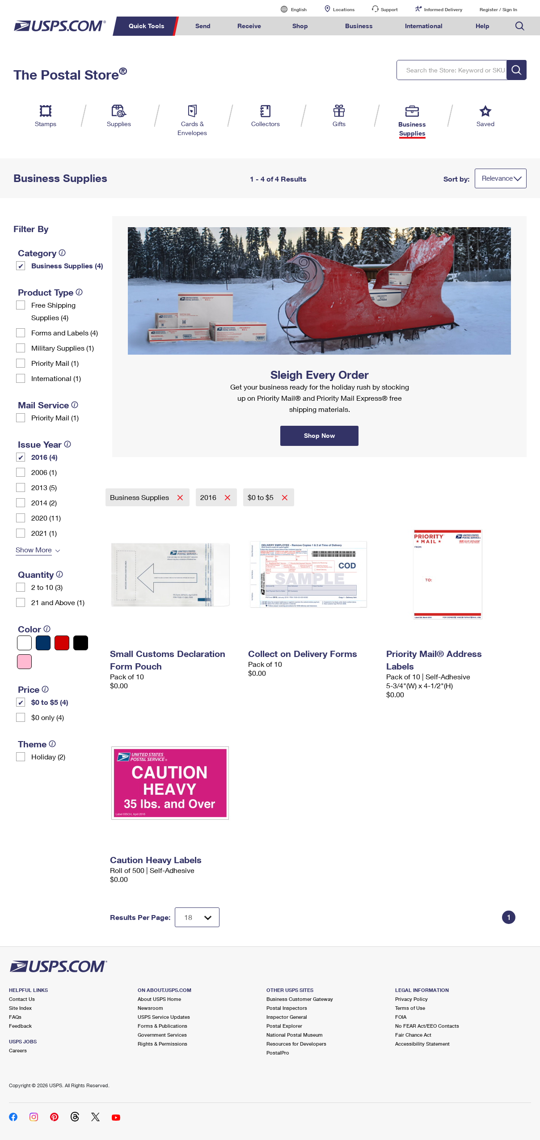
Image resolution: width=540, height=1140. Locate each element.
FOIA (400, 1017)
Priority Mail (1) (55, 363)
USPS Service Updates (164, 1017)
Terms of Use (410, 1008)
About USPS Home (159, 999)
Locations (343, 9)
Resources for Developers (296, 1044)
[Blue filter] (43, 643)
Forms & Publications (162, 1026)
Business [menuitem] (359, 26)
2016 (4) (44, 457)
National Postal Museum (294, 1035)
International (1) (56, 378)
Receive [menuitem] (249, 26)
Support (389, 9)
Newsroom (150, 1008)
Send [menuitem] (203, 26)
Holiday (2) (48, 756)
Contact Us (22, 999)
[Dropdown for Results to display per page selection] (197, 917)
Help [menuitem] (482, 26)
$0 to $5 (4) (49, 702)
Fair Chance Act (413, 1035)
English (290, 9)
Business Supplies (140, 497)
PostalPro (277, 1052)
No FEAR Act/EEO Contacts (427, 1026)
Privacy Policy (411, 999)
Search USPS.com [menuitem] (520, 26)
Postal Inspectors (286, 1008)
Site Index (20, 1008)
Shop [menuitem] (300, 26)
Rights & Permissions (162, 1044)
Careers (18, 1050)
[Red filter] (62, 643)
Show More (34, 549)
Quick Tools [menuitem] (147, 26)
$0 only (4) (47, 717)
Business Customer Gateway (299, 999)
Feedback (20, 1026)
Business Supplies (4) (67, 265)
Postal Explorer (284, 1026)
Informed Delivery (443, 9)
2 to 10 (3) (47, 587)
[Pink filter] (24, 661)
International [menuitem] (424, 26)
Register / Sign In (498, 9)
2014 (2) (44, 502)
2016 (209, 497)
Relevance (497, 178)
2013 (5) (44, 487)
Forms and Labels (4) (64, 332)
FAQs (15, 1017)
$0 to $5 (261, 497)
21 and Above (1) (57, 602)
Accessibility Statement (422, 1044)
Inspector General (286, 1017)
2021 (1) (44, 533)
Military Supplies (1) (62, 347)
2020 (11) (46, 517)
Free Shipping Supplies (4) (53, 311)
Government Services (162, 1035)
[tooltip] (62, 252)
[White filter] (24, 643)
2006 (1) (44, 472)
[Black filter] (80, 643)
